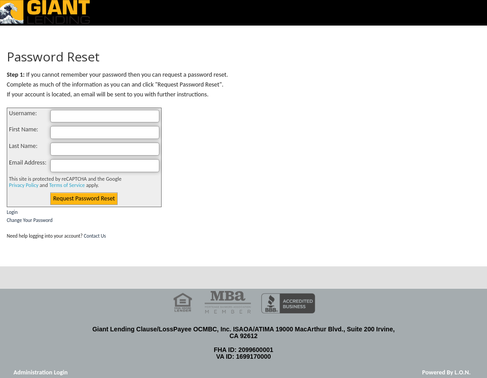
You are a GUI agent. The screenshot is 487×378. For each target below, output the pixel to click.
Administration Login (40, 372)
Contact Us (95, 236)
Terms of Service (67, 185)
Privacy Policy (24, 185)
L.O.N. (463, 372)
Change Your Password (30, 220)
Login (12, 212)
